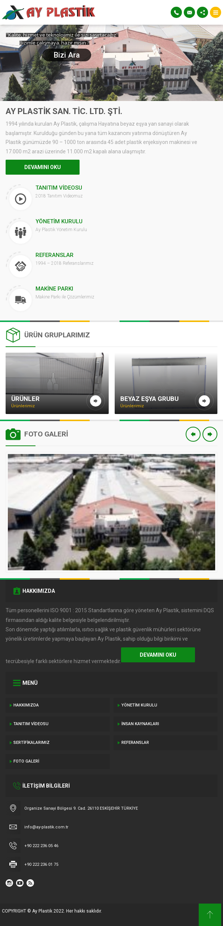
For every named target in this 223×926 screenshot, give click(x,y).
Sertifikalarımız (31, 742)
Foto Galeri (26, 761)
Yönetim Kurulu (139, 705)
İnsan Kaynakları (140, 723)
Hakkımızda (26, 705)
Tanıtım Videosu (31, 723)
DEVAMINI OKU (42, 167)
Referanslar (135, 742)
